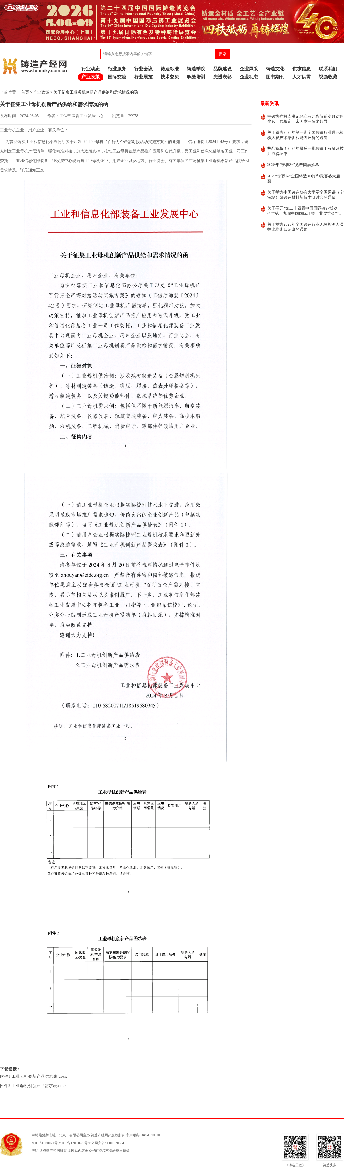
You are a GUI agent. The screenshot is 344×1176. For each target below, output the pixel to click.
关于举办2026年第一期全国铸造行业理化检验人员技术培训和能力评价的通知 (305, 135)
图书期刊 (275, 76)
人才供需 (301, 76)
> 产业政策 (39, 92)
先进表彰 (222, 76)
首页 (25, 92)
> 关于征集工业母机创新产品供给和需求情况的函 (94, 92)
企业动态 (249, 76)
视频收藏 (328, 76)
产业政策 (90, 76)
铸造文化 (275, 68)
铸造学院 (196, 68)
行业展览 (143, 76)
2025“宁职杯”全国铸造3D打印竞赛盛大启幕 (303, 179)
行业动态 (90, 68)
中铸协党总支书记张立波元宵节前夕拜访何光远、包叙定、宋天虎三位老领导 (305, 119)
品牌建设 (222, 68)
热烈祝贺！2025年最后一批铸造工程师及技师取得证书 (305, 151)
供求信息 (301, 68)
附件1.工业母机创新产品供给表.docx (33, 1076)
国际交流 (117, 76)
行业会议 (143, 68)
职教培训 (196, 76)
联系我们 (328, 68)
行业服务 (117, 68)
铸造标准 (170, 68)
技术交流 (170, 76)
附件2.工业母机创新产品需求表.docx (33, 1086)
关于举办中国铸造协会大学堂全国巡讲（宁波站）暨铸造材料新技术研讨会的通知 (305, 195)
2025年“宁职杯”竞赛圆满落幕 (293, 165)
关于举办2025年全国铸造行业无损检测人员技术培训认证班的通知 (305, 227)
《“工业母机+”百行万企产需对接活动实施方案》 (125, 142)
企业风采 (249, 68)
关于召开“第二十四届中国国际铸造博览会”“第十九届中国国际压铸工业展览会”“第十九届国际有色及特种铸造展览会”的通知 (305, 211)
